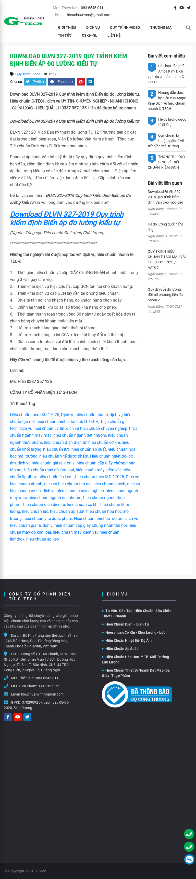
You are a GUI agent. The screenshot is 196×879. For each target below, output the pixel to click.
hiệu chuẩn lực (56, 449)
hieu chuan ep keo (42, 539)
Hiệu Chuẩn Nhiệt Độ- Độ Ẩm (127, 641)
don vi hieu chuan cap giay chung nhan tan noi (85, 525)
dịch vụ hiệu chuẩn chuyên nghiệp (96, 428)
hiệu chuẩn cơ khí (104, 442)
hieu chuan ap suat (67, 511)
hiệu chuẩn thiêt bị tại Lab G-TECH (67, 421)
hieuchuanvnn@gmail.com (89, 14)
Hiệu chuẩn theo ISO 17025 (34, 414)
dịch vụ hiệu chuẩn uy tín (41, 428)
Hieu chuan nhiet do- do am (99, 518)
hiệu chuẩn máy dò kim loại (49, 469)
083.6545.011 (92, 8)
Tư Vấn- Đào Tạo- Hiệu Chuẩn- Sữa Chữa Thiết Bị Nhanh (137, 613)
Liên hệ (113, 35)
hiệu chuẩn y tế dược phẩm (63, 456)
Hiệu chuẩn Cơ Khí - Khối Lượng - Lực (133, 632)
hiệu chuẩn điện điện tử (65, 442)
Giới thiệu (67, 27)
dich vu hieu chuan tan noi (68, 483)
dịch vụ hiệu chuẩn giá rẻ (40, 463)
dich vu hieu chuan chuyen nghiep (73, 490)
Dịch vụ (93, 27)
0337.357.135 (49, 686)
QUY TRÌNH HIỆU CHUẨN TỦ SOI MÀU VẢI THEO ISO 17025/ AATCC (167, 259)
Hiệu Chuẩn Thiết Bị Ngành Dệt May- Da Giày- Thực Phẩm (136, 673)
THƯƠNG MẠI (161, 27)
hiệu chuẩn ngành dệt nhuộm (79, 435)
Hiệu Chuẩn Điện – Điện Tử (125, 624)
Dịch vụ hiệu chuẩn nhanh (84, 414)
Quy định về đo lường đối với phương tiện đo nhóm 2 (165, 294)
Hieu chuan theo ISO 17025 (99, 476)
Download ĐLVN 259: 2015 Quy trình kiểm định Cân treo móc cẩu (165, 197)
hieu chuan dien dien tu (44, 504)
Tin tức (65, 35)
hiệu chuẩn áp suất (88, 449)
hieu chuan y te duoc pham (47, 518)
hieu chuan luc (35, 511)
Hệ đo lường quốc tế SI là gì (165, 227)
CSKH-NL (89, 35)
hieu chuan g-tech (109, 483)
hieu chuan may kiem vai (75, 532)
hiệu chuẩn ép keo (55, 476)
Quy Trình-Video (125, 27)
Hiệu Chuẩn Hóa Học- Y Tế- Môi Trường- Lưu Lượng (136, 659)
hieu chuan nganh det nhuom (54, 497)
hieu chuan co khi (83, 504)
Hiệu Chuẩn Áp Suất (120, 649)
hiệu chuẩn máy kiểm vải (98, 469)
